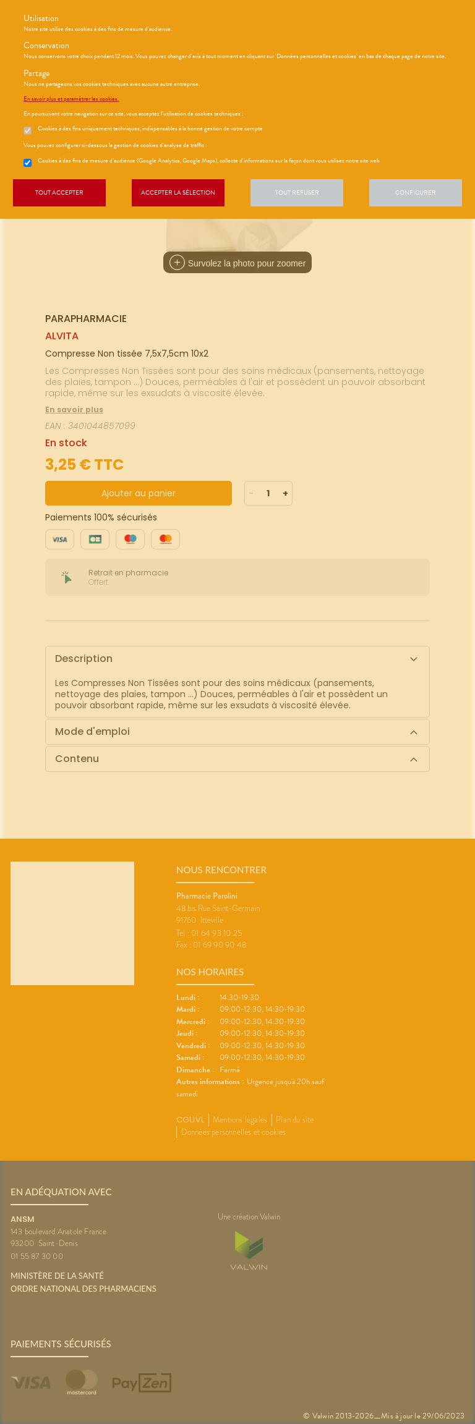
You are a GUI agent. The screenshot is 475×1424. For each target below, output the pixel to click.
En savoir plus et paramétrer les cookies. (71, 99)
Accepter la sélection (178, 192)
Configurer (415, 192)
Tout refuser (297, 192)
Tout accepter (59, 192)
